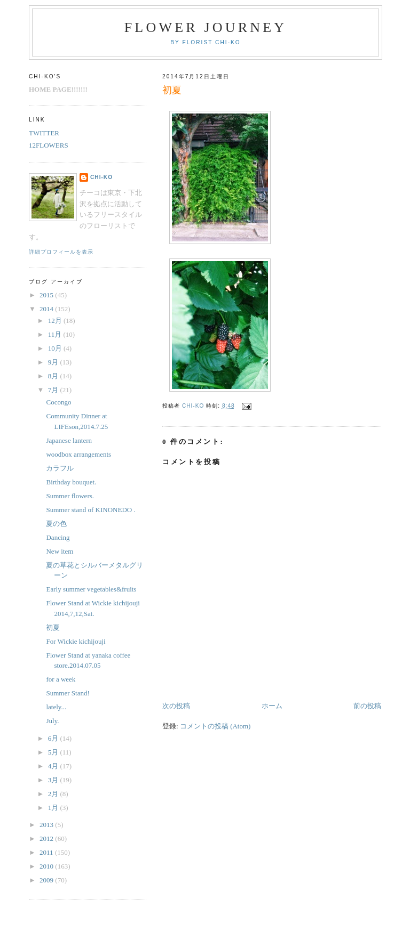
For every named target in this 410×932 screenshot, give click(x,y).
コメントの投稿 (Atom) (215, 726)
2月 (54, 794)
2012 (47, 838)
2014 (47, 309)
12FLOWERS (48, 145)
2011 (47, 852)
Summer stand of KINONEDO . (90, 510)
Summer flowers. (70, 496)
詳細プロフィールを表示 (61, 252)
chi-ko (101, 177)
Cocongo (58, 402)
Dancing (57, 537)
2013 (47, 825)
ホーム (272, 706)
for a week (60, 679)
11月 (56, 334)
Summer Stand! (67, 693)
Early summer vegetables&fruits (91, 589)
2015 (47, 295)
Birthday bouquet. (71, 482)
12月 (56, 321)
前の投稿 (367, 706)
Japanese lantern (69, 440)
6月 (54, 738)
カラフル (60, 468)
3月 (54, 780)
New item (59, 551)
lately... (56, 707)
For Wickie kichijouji (75, 641)
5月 (54, 752)
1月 (54, 808)
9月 (54, 362)
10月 (56, 348)
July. (52, 721)
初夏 (53, 627)
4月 (54, 766)
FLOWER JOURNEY (205, 27)
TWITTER (44, 133)
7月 (54, 390)
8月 (54, 376)
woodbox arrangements (78, 454)
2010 (47, 866)
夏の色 (56, 524)
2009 (47, 880)
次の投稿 (176, 706)
